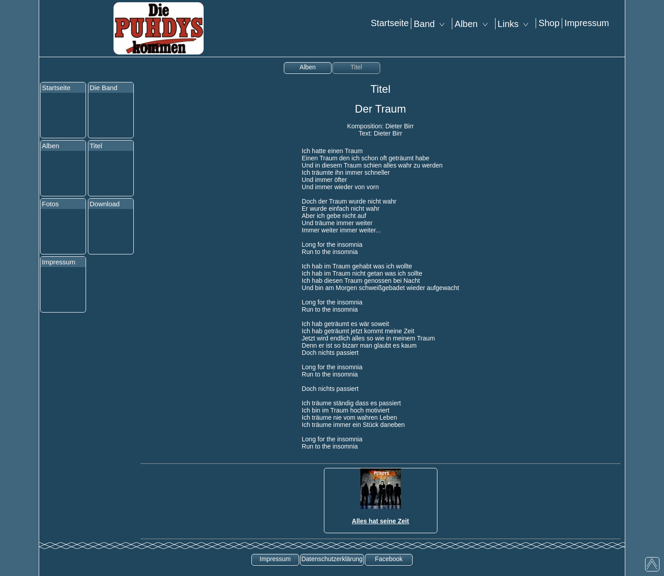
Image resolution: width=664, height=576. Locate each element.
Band (432, 24)
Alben (473, 24)
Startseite (390, 23)
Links (516, 24)
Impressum (586, 23)
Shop (548, 23)
